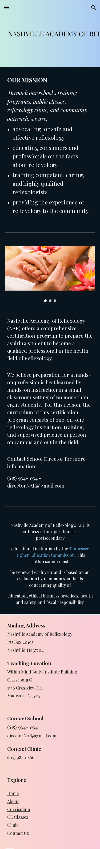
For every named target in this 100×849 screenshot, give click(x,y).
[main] (50, 145)
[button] (6, 7)
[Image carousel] (50, 274)
